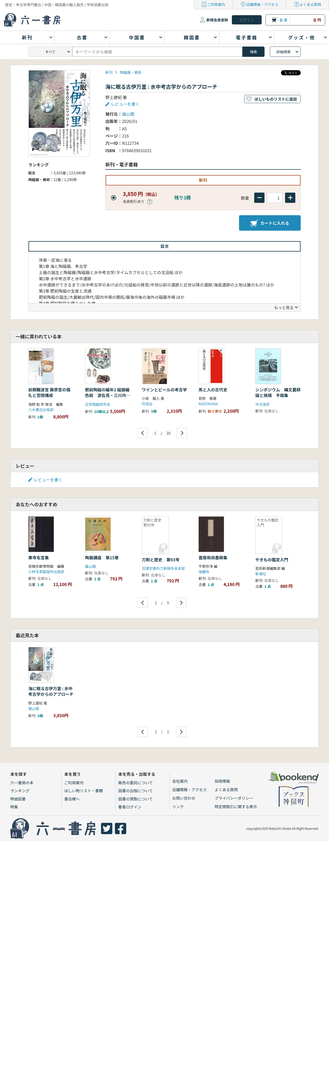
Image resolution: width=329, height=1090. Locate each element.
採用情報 (222, 781)
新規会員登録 (217, 19)
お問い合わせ (183, 798)
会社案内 (180, 781)
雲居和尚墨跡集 (212, 557)
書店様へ (72, 798)
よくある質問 (310, 4)
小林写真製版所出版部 (46, 571)
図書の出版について (135, 790)
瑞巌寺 (203, 571)
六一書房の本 (21, 782)
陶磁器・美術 (130, 72)
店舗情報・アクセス (262, 4)
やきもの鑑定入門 (271, 559)
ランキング (20, 790)
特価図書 (18, 798)
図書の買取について (135, 798)
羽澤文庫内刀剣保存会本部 (163, 568)
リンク (178, 806)
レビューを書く (125, 104)
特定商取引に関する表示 (236, 806)
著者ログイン (129, 806)
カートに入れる (270, 223)
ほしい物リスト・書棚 (83, 790)
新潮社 (260, 573)
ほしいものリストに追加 (275, 99)
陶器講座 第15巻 (102, 557)
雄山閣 (128, 114)
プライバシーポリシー (234, 798)
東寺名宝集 (38, 557)
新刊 (109, 72)
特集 (14, 806)
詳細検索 (283, 51)
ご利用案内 (216, 4)
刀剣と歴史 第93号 (161, 559)
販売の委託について (135, 782)
